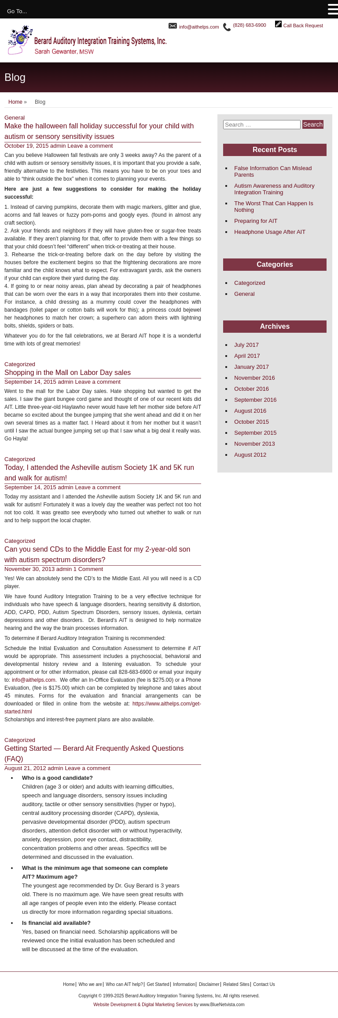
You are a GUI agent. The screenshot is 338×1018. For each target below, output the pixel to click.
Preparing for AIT (255, 221)
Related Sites (236, 984)
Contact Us (264, 984)
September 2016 (255, 399)
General (14, 117)
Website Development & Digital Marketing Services (143, 1004)
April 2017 (247, 356)
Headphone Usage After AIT (269, 232)
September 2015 (255, 432)
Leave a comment (90, 145)
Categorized (19, 364)
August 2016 (250, 410)
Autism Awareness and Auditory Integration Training (274, 189)
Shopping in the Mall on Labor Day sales (67, 372)
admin (58, 145)
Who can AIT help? (124, 984)
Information (184, 984)
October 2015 (251, 421)
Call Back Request (303, 25)
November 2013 (254, 443)
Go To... (17, 11)
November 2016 (254, 377)
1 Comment (88, 569)
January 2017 (251, 367)
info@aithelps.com (199, 26)
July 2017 (246, 345)
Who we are (90, 984)
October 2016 (251, 388)
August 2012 (250, 454)
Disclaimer (209, 984)
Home (15, 102)
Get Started (158, 984)
